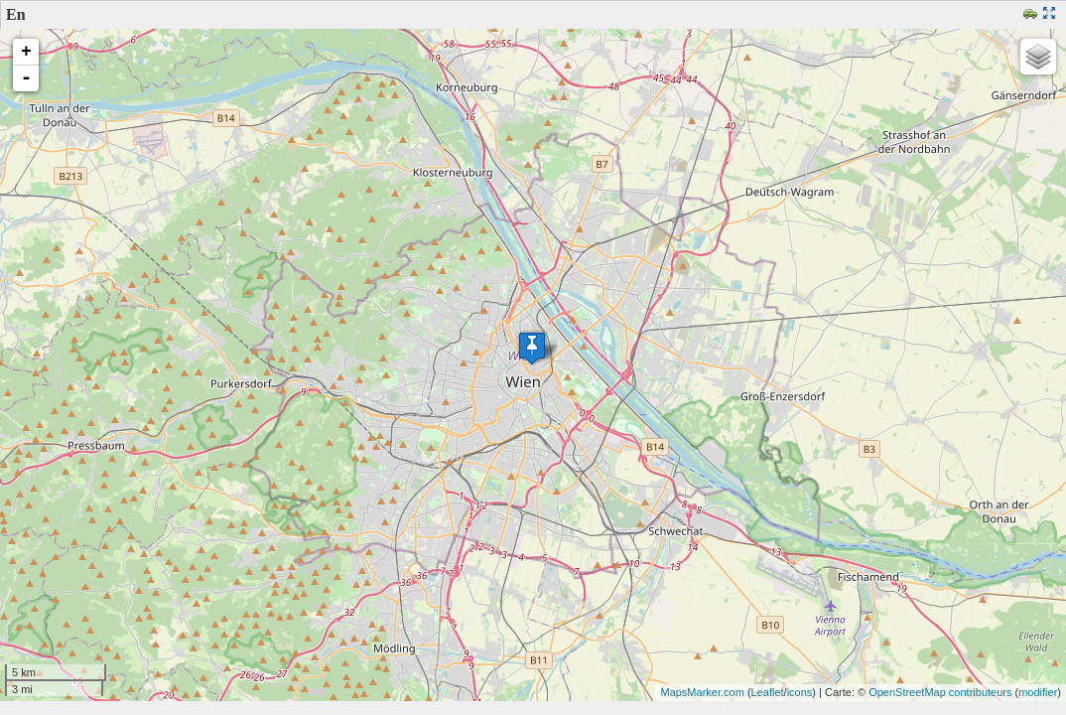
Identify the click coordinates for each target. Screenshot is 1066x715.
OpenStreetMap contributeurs (939, 692)
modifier (1037, 692)
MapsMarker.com (701, 692)
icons (800, 692)
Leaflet (767, 692)
